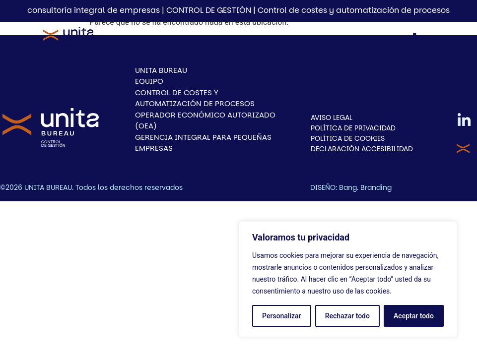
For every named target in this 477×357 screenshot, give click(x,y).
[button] (249, 41)
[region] (348, 279)
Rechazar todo (347, 316)
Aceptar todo (414, 316)
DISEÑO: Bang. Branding (351, 187)
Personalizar (281, 316)
